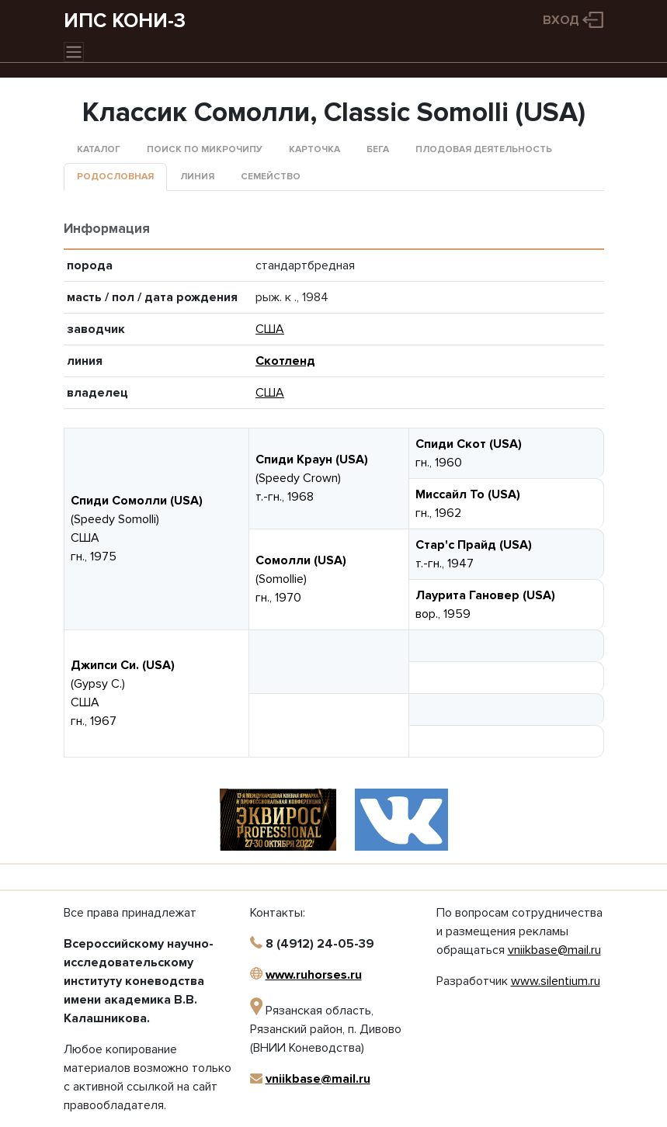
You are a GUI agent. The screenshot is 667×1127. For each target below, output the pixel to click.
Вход (561, 20)
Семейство (270, 176)
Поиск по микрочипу (204, 149)
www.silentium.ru (555, 981)
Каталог (98, 149)
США (269, 329)
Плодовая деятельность (483, 149)
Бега (378, 149)
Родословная (115, 176)
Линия (197, 176)
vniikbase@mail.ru (318, 1079)
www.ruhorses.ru (314, 975)
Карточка (314, 149)
